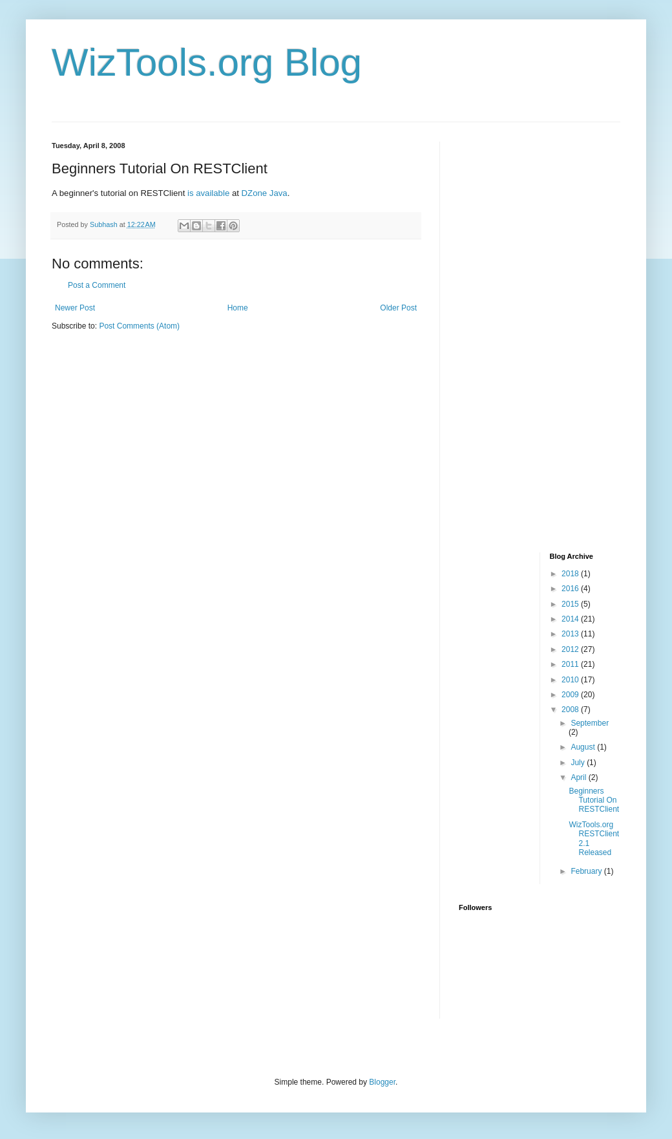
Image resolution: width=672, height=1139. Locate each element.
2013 (571, 633)
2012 (571, 649)
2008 (571, 709)
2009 (571, 694)
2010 (571, 679)
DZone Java (265, 193)
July (579, 762)
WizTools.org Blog (207, 62)
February (587, 871)
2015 (571, 604)
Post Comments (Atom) (139, 326)
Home (237, 307)
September (590, 723)
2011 (571, 664)
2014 (571, 619)
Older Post (398, 307)
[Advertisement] (510, 336)
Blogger (382, 1082)
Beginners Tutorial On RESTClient (594, 800)
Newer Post (75, 307)
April (579, 777)
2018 (571, 573)
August (584, 747)
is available (208, 193)
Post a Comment (96, 285)
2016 (571, 588)
